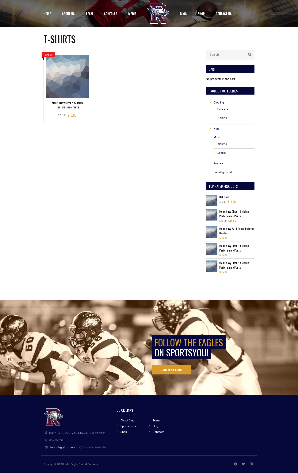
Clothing (219, 102)
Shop (123, 432)
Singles (221, 152)
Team (156, 420)
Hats (217, 128)
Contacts (158, 432)
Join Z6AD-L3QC (171, 370)
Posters (219, 163)
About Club (127, 420)
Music (217, 137)
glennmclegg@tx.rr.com (62, 447)
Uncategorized (223, 172)
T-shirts (222, 118)
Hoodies (222, 109)
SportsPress (128, 426)
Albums (222, 144)
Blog (155, 426)
